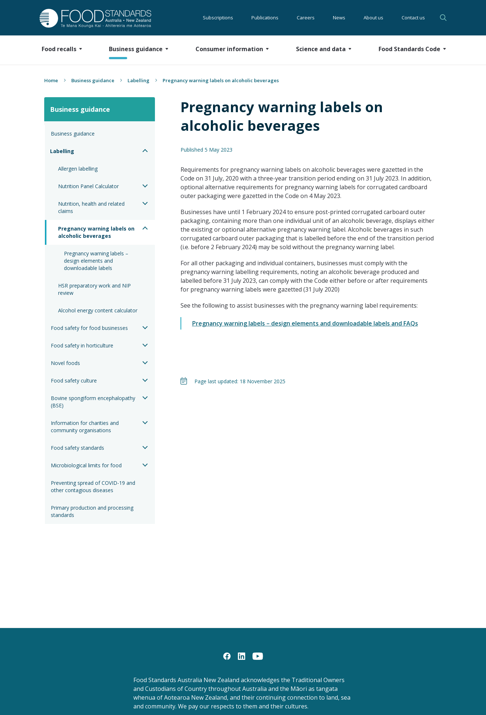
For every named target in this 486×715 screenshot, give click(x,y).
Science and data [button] (321, 49)
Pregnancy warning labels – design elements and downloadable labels (97, 260)
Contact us (413, 17)
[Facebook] (227, 655)
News (339, 17)
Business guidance (92, 80)
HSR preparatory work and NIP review (95, 289)
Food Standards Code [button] (409, 49)
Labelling (138, 80)
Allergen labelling (78, 168)
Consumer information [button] (229, 49)
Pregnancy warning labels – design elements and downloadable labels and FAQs (305, 323)
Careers (306, 17)
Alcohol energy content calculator (97, 310)
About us (373, 17)
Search (443, 17)
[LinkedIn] (241, 655)
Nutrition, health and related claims (92, 207)
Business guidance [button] (136, 49)
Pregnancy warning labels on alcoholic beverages (97, 232)
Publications (264, 17)
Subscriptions (218, 17)
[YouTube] (258, 655)
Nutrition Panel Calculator (88, 186)
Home (51, 80)
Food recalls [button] (59, 49)
